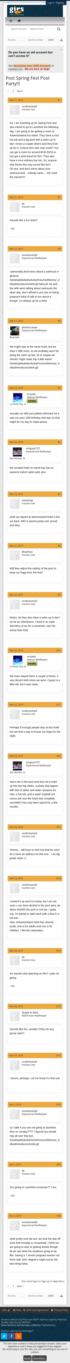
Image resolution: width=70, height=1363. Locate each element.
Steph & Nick (30, 1012)
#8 (59, 545)
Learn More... (39, 1358)
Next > (20, 91)
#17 (58, 1055)
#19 (58, 1164)
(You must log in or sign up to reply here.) (42, 1281)
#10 (58, 650)
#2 (59, 197)
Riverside (14, 337)
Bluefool (27, 552)
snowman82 (30, 255)
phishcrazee (30, 327)
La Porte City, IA (18, 404)
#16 (58, 1006)
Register (60, 2)
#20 (58, 1215)
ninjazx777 (33, 448)
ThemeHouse (48, 1325)
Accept (27, 1358)
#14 (58, 878)
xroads (31, 394)
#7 (59, 494)
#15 (58, 950)
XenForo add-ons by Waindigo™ (17, 1330)
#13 (58, 827)
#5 (59, 388)
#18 (58, 1104)
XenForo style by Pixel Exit (53, 1319)
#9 (59, 594)
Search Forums (19, 29)
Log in (51, 2)
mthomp (27, 500)
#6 (59, 442)
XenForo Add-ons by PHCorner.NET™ (20, 1319)
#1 (59, 100)
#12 (58, 756)
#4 (59, 321)
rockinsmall (29, 106)
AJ (23, 203)
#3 (59, 248)
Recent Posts (37, 29)
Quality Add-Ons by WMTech (16, 1322)
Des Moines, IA (17, 458)
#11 (58, 704)
